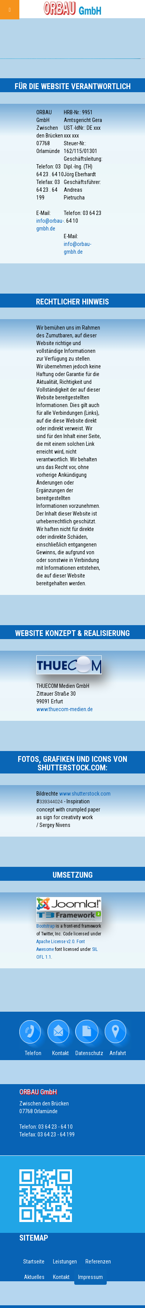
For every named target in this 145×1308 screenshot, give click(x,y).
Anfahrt (117, 1053)
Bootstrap (45, 926)
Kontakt (60, 1053)
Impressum (90, 1277)
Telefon (33, 1053)
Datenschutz (89, 1053)
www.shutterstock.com (85, 794)
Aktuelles (34, 1277)
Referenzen (98, 1261)
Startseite (33, 1261)
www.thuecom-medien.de (64, 709)
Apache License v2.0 (55, 941)
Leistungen (65, 1261)
